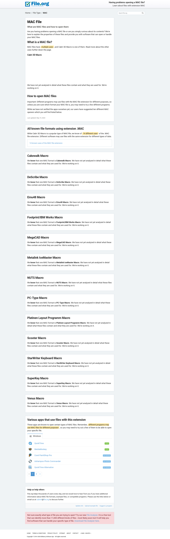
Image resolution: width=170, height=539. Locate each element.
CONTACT (75, 533)
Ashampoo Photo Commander (47, 461)
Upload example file (91, 506)
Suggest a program (106, 506)
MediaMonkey (40, 449)
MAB (82, 533)
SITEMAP (62, 533)
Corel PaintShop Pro (43, 455)
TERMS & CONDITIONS (39, 533)
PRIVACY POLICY (52, 533)
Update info (79, 506)
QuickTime (39, 443)
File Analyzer (92, 515)
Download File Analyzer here (86, 521)
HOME (29, 533)
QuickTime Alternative (44, 467)
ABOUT (69, 533)
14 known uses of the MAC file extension (45, 143)
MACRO (87, 533)
